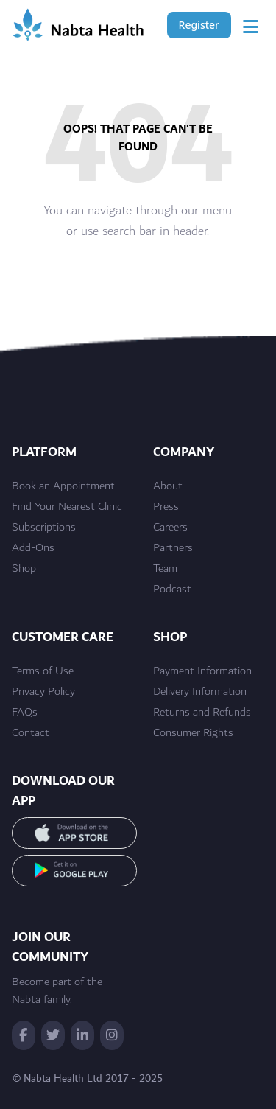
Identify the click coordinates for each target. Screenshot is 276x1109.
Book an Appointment (63, 486)
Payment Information (202, 671)
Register (199, 25)
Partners (173, 548)
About (168, 486)
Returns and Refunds (202, 712)
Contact (30, 733)
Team (165, 569)
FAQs (25, 712)
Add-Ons (33, 548)
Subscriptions (44, 527)
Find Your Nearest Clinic (67, 507)
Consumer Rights (193, 733)
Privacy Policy (43, 692)
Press (166, 507)
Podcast (172, 589)
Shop (24, 569)
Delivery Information (200, 692)
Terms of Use (43, 671)
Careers (170, 527)
